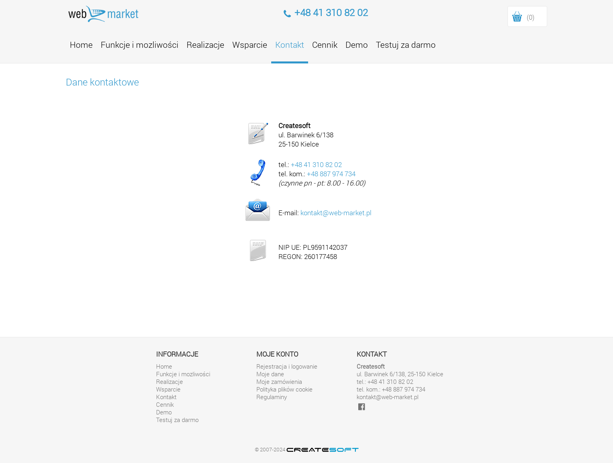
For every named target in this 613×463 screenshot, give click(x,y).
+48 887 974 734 (331, 173)
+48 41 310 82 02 (316, 164)
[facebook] (362, 406)
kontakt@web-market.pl (335, 212)
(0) (530, 17)
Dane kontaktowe (102, 81)
